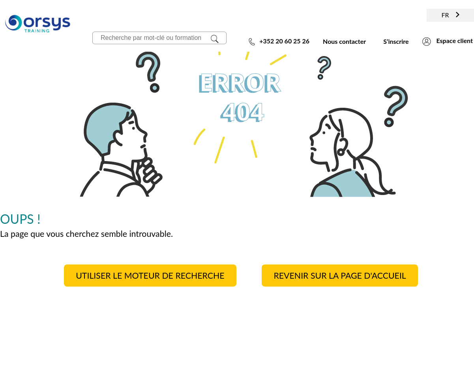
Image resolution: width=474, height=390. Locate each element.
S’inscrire (395, 41)
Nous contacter (344, 41)
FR (450, 15)
